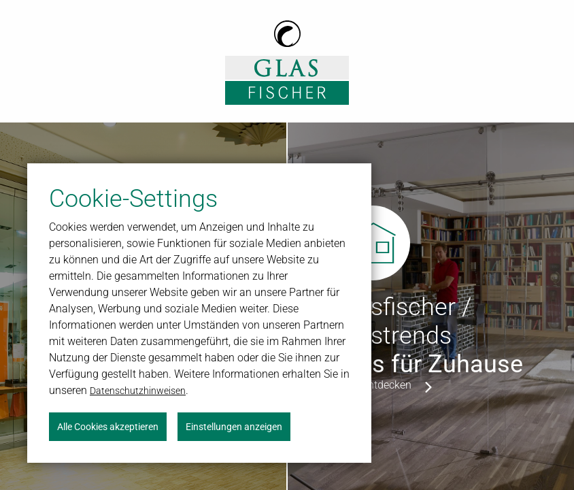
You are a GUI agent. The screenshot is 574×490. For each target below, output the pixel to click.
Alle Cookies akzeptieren (107, 426)
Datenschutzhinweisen (138, 390)
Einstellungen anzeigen (234, 426)
